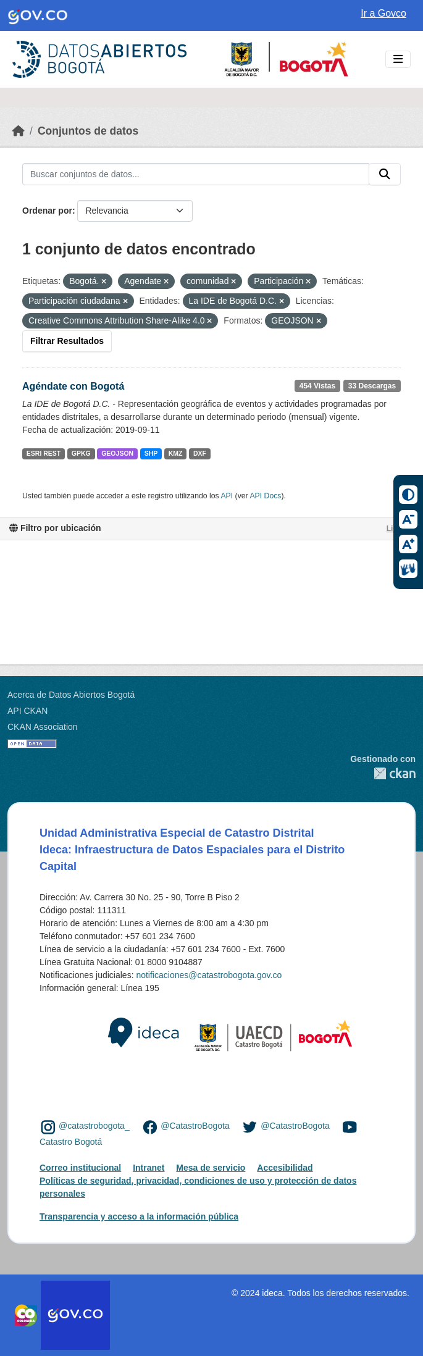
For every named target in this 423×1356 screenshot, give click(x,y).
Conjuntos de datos (88, 131)
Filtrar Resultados (67, 341)
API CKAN (27, 711)
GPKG (81, 453)
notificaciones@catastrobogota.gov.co (209, 975)
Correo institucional (80, 1168)
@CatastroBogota (195, 1126)
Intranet (148, 1168)
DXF (199, 453)
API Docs (265, 496)
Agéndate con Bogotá (73, 386)
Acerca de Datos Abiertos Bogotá (71, 695)
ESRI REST (44, 453)
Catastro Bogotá (71, 1142)
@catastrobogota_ (94, 1126)
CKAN (383, 773)
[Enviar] (385, 174)
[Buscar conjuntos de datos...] (195, 174)
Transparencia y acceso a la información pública (139, 1216)
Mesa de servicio (210, 1168)
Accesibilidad (284, 1168)
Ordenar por (47, 211)
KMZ (176, 453)
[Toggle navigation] (398, 60)
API (226, 496)
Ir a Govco (383, 13)
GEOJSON (117, 453)
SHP (151, 453)
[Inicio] (18, 131)
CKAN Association (42, 727)
